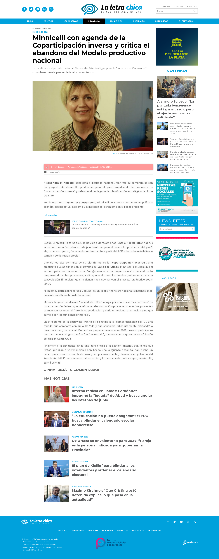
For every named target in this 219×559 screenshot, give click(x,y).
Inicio (30, 21)
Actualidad (161, 21)
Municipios (116, 21)
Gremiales (138, 21)
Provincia (94, 21)
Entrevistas (186, 21)
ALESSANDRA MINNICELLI (128, 153)
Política (48, 21)
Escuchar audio (52, 172)
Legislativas (71, 21)
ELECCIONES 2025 (146, 153)
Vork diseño (169, 278)
